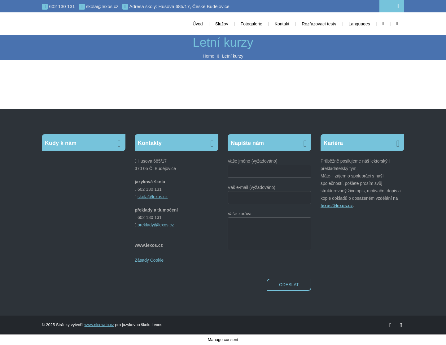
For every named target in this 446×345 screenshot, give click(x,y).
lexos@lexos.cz (337, 205)
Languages (359, 23)
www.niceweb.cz (99, 324)
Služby (221, 23)
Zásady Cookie (149, 260)
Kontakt (282, 23)
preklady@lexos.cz (156, 224)
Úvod (198, 23)
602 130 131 (58, 7)
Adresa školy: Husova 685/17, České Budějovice (176, 7)
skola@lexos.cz (98, 7)
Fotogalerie (251, 23)
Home (208, 56)
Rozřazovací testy (319, 23)
